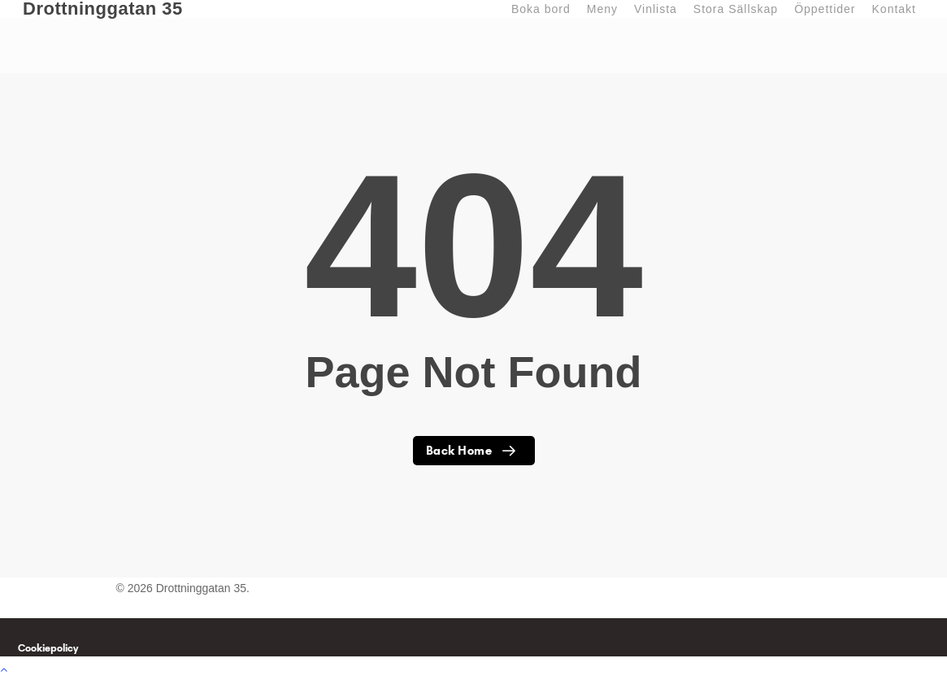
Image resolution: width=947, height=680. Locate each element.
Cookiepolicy (48, 648)
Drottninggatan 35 (103, 9)
